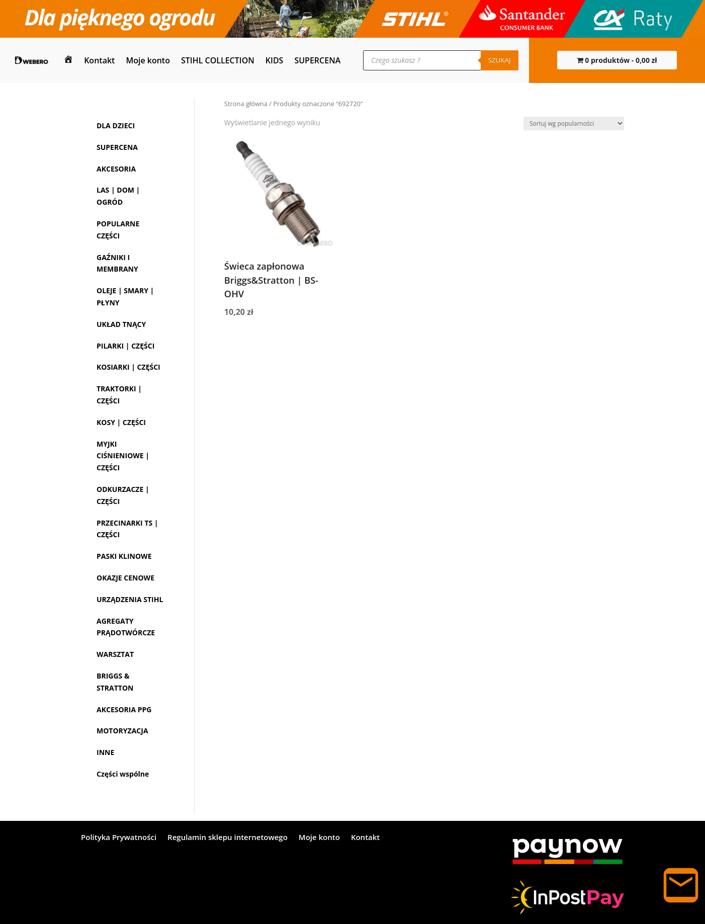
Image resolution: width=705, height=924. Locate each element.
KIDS (275, 60)
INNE (105, 752)
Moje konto (148, 60)
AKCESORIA (116, 169)
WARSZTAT (115, 654)
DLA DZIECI (116, 125)
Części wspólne (123, 774)
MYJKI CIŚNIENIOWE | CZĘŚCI (123, 456)
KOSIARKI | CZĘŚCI (128, 367)
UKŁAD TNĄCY (121, 324)
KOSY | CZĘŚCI (121, 422)
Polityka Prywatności (118, 837)
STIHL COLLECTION (217, 60)
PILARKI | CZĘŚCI (125, 346)
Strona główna (246, 103)
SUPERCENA (317, 60)
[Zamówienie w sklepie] (573, 123)
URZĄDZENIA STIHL (130, 599)
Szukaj (499, 59)
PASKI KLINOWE (124, 556)
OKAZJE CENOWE (125, 577)
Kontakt (99, 60)
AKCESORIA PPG (124, 709)
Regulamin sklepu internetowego (227, 837)
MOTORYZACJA (122, 730)
